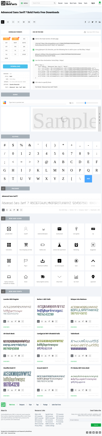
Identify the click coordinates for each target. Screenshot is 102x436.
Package (45, 405)
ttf (6, 39)
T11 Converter (59, 422)
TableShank (75, 334)
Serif (20, 87)
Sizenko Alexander (14, 84)
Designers (22, 405)
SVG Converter (49, 416)
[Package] (23, 22)
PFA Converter (60, 418)
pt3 (6, 50)
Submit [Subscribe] (96, 425)
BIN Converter (38, 420)
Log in (93, 3)
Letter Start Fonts (56, 405)
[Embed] (17, 210)
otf (6, 46)
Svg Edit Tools (49, 414)
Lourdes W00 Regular (11, 299)
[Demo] (13, 22)
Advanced (12, 87)
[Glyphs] (18, 22)
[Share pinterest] (96, 22)
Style (30, 405)
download (15, 66)
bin (24, 46)
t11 (15, 54)
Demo (80, 3)
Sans (17, 87)
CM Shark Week (9, 334)
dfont (24, 54)
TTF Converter (60, 414)
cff (24, 50)
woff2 (24, 42)
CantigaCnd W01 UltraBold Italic (48, 334)
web (15, 39)
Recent (60, 3)
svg (24, 39)
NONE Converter (50, 424)
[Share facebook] (85, 22)
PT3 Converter (49, 420)
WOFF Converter (39, 418)
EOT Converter (60, 416)
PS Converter (59, 420)
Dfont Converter (39, 424)
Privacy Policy (38, 425)
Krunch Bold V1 (42, 368)
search (54, 3)
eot (6, 42)
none (6, 58)
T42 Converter (49, 422)
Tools (85, 3)
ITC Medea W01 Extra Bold (80, 368)
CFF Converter (38, 422)
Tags (37, 405)
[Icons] (29, 22)
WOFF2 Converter (50, 418)
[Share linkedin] (99, 22)
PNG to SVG (38, 414)
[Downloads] (10, 210)
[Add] (2, 22)
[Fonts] (34, 22)
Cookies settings (50, 425)
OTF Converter (38, 416)
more (88, 178)
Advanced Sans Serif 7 (10, 196)
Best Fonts (73, 3)
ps (15, 50)
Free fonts (10, 3)
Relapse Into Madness (79, 299)
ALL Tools (58, 424)
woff (15, 42)
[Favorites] (8, 22)
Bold (11, 76)
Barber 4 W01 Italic (44, 299)
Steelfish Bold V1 (9, 368)
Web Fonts (12, 405)
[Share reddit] (89, 22)
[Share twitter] (92, 22)
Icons (66, 3)
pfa (15, 46)
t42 (6, 54)
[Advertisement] (16, 119)
